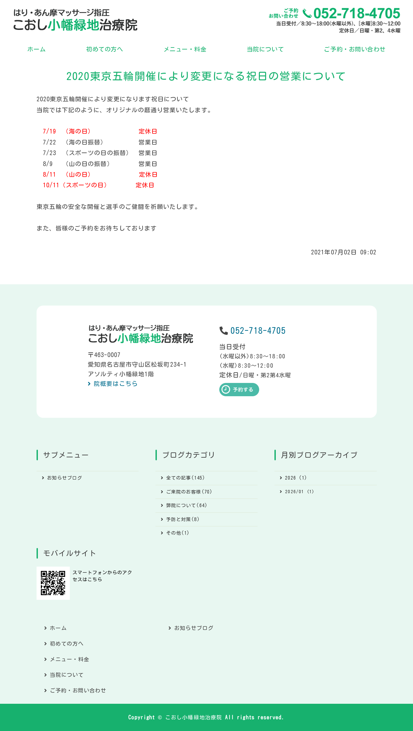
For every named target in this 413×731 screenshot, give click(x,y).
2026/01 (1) (299, 491)
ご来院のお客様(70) (189, 492)
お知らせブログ (64, 478)
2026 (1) (296, 478)
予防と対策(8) (183, 519)
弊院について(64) (187, 505)
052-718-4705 (258, 330)
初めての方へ (104, 49)
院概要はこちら (116, 384)
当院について (265, 49)
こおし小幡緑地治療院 (193, 717)
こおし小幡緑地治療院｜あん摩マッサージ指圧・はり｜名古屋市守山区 (75, 20)
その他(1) (178, 533)
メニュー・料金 (185, 49)
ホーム (36, 49)
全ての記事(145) (185, 478)
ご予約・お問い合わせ (354, 49)
